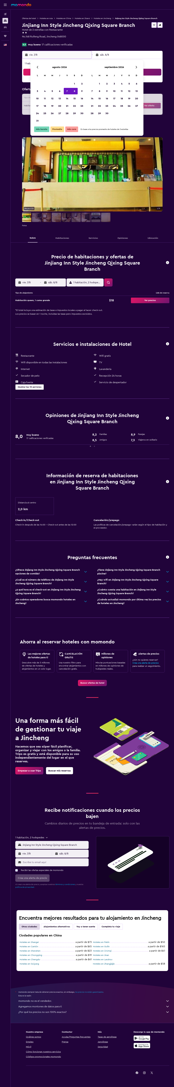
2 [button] (82, 83)
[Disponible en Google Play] (142, 1038)
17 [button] (37, 106)
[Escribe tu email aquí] (54, 862)
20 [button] (59, 106)
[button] (5, 4)
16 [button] (82, 98)
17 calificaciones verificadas (57, 44)
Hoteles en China (63, 18)
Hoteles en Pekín (101, 942)
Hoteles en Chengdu (30, 959)
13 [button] (60, 98)
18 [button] (45, 106)
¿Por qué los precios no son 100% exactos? (93, 1012)
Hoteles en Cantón (29, 947)
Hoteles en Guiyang (29, 964)
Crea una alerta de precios (145, 663)
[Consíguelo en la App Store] (142, 1045)
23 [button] (81, 106)
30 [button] (81, 113)
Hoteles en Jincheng (102, 18)
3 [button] (37, 91)
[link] (92, 683)
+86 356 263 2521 (32, 40)
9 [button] (82, 91)
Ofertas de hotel (29, 18)
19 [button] (52, 106)
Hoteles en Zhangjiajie (104, 964)
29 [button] (74, 113)
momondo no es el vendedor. (93, 1001)
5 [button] (52, 91)
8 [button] (74, 91)
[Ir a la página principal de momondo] (21, 4)
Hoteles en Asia (46, 18)
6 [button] (59, 91)
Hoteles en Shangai (29, 942)
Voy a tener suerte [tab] (85, 927)
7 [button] (67, 91)
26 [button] (52, 113)
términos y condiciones (65, 884)
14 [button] (67, 98)
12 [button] (52, 98)
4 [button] (45, 91)
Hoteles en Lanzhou (102, 959)
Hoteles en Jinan (101, 955)
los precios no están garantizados (89, 992)
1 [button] (74, 83)
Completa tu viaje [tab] (111, 927)
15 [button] (74, 98)
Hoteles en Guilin (101, 947)
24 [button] (37, 113)
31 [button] (37, 121)
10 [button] (37, 98)
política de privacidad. (25, 887)
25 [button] (44, 113)
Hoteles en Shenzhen (30, 951)
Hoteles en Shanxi (82, 18)
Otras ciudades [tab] (29, 927)
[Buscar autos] (5, 27)
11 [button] (45, 98)
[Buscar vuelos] (5, 14)
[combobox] (54, 845)
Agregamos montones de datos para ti (93, 1006)
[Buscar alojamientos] (5, 21)
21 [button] (67, 106)
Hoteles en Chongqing (31, 955)
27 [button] (59, 113)
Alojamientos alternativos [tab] (57, 927)
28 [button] (67, 113)
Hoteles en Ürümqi (102, 951)
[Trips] (5, 36)
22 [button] (74, 106)
